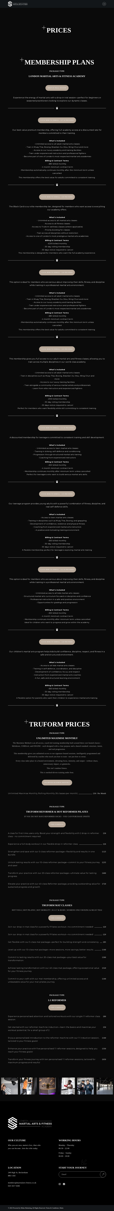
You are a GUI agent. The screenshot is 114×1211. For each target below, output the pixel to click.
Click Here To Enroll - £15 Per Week (57, 494)
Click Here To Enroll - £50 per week (57, 197)
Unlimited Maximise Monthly (57, 782)
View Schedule (57, 824)
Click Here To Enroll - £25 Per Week (57, 349)
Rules (61, 1208)
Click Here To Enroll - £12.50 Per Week (57, 428)
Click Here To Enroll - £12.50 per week (57, 569)
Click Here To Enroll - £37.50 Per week (57, 120)
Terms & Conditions (52, 1208)
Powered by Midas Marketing (22, 1208)
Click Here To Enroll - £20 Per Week (57, 272)
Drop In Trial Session (57, 88)
